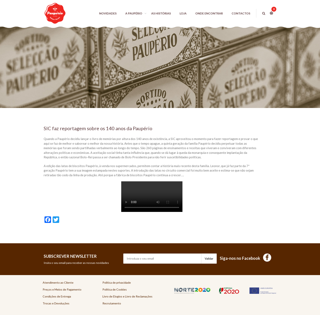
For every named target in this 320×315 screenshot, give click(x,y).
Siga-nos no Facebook (245, 258)
